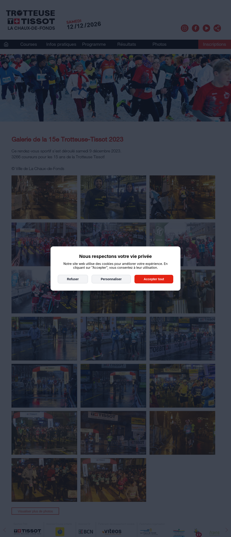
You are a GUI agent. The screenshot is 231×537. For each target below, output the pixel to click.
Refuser (73, 279)
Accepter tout (154, 279)
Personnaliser (111, 279)
